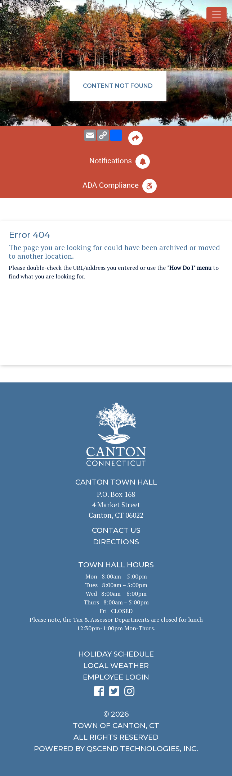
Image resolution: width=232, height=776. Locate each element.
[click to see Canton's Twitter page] (116, 693)
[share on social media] (116, 135)
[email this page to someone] (90, 135)
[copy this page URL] (103, 135)
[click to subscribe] (116, 161)
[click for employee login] (116, 677)
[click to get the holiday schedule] (116, 654)
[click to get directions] (116, 541)
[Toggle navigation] (216, 14)
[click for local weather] (116, 665)
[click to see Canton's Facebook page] (101, 693)
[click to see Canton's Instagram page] (131, 693)
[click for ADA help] (116, 186)
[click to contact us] (116, 530)
